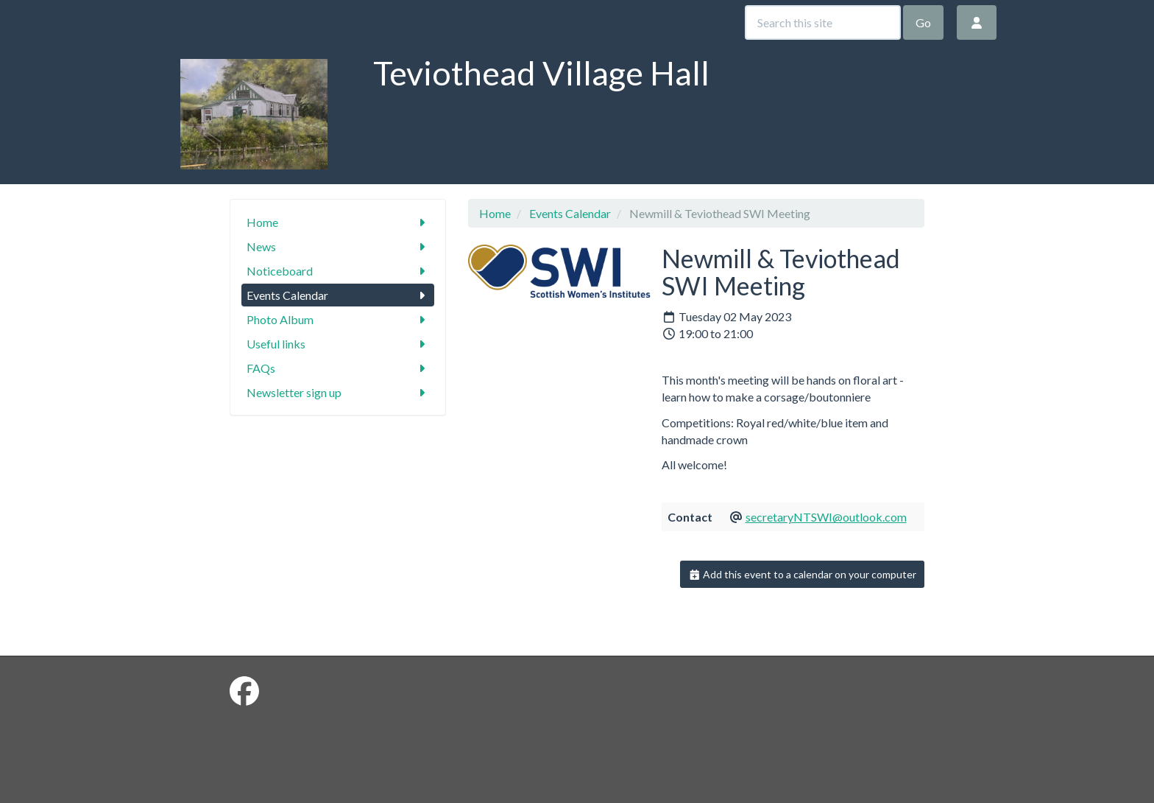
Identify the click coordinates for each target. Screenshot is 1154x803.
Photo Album (338, 319)
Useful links (338, 343)
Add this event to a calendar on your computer (802, 574)
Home (338, 222)
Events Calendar (338, 295)
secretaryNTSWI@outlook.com (826, 517)
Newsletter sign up (338, 392)
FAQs (338, 368)
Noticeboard (338, 270)
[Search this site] (823, 22)
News (338, 246)
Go (923, 22)
